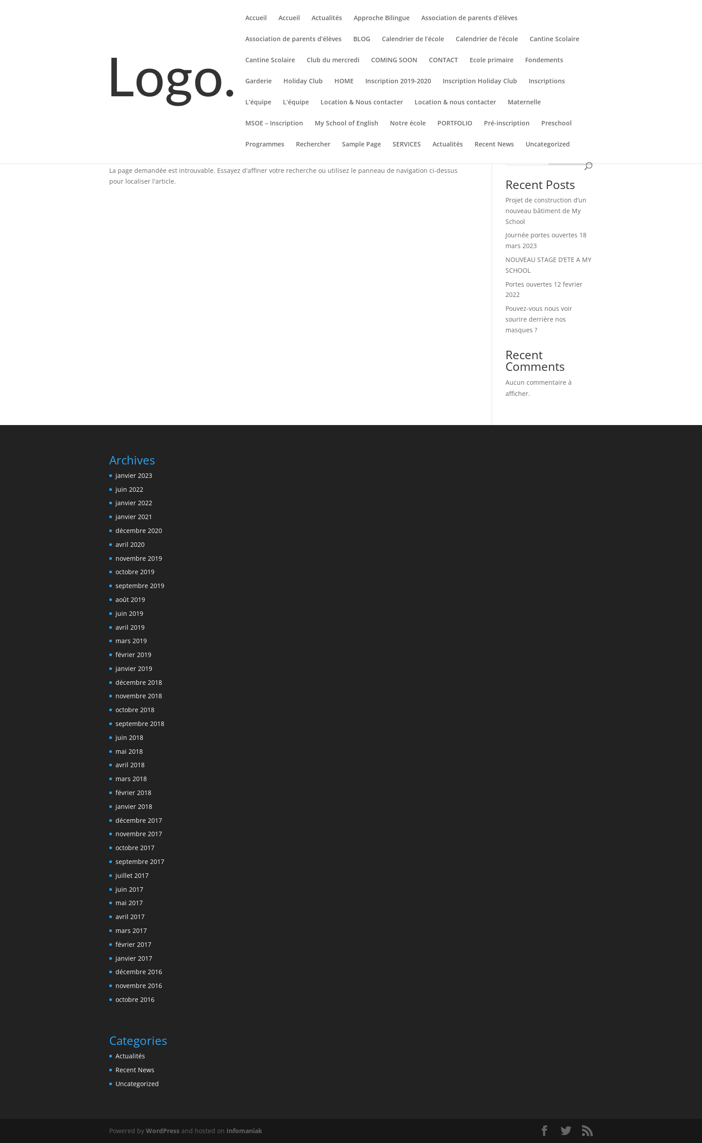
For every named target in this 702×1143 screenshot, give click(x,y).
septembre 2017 (140, 861)
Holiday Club (303, 81)
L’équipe (258, 102)
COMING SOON (394, 60)
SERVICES (407, 144)
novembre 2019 (139, 558)
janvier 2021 (134, 516)
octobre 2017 (135, 847)
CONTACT (443, 60)
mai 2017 (129, 902)
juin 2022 (129, 489)
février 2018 (133, 792)
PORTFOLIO (454, 123)
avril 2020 (130, 544)
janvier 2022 (134, 502)
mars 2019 (131, 640)
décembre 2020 (139, 530)
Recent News (494, 144)
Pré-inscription (507, 123)
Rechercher (313, 144)
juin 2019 (129, 613)
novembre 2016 (139, 985)
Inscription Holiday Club (480, 81)
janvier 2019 (134, 668)
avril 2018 (130, 765)
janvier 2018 (134, 806)
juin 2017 (129, 889)
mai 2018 (129, 751)
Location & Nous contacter (362, 102)
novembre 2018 (139, 696)
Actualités (327, 18)
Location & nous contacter (455, 102)
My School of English (346, 123)
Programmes (264, 144)
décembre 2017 (139, 820)
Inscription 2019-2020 (398, 81)
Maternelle (524, 102)
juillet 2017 (132, 875)
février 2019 (133, 654)
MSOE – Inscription (274, 123)
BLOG (361, 39)
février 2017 (133, 944)
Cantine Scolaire (554, 39)
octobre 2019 (135, 571)
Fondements (544, 60)
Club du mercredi (333, 60)
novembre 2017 (139, 833)
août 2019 (130, 599)
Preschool (556, 123)
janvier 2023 (134, 475)
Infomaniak (244, 1130)
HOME (344, 81)
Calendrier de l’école (413, 39)
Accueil (256, 18)
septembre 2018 (140, 723)
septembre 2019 (140, 585)
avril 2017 (130, 916)
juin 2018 (129, 737)
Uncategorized (548, 144)
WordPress (163, 1130)
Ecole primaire (492, 60)
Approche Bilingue (382, 18)
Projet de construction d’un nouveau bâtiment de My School (545, 211)
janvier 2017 (134, 958)
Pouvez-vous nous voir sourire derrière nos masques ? (538, 319)
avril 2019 (130, 627)
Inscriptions (547, 81)
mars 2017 (131, 930)
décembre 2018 (139, 682)
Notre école (408, 123)
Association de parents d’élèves (469, 18)
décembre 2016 (139, 971)
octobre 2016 (135, 999)
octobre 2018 (135, 709)
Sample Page (361, 144)
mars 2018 (131, 778)
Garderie (258, 81)
